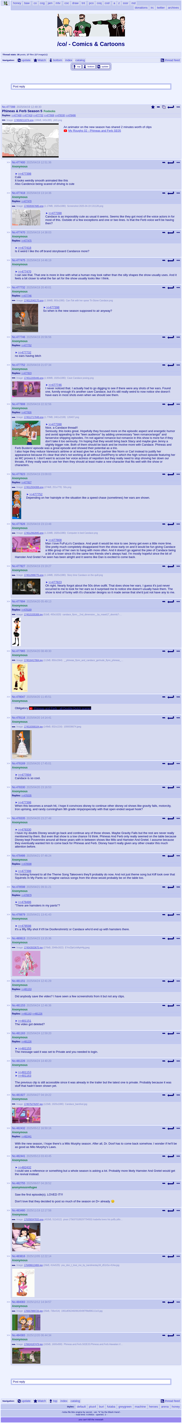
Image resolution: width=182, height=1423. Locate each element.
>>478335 (26, 795)
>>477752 (26, 345)
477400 (20, 162)
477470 (20, 232)
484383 (20, 1335)
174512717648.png (34, 417)
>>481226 (37, 1013)
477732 (20, 287)
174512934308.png (34, 487)
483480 (20, 1210)
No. (4, 107)
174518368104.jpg (33, 726)
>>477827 (26, 482)
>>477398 (24, 173)
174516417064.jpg (33, 660)
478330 (20, 787)
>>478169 (26, 610)
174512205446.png (34, 378)
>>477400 (17, 115)
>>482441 (26, 1136)
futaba (111, 1406)
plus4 (92, 1406)
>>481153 (26, 989)
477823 (20, 474)
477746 (20, 337)
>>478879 (26, 895)
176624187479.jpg (33, 1344)
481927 (20, 1095)
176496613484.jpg (33, 1265)
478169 (20, 763)
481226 (20, 1061)
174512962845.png (34, 533)
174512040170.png (34, 300)
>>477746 (26, 296)
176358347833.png (34, 1219)
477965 (20, 651)
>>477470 (26, 201)
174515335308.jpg (33, 614)
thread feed (170, 60)
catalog (80, 60)
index (68, 60)
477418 (20, 193)
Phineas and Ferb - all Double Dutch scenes (62, 708)
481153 (20, 1005)
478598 (20, 887)
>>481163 (26, 1013)
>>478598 (26, 864)
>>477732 (38, 115)
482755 (20, 1183)
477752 (20, 365)
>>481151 (24, 1020)
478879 (20, 914)
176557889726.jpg (33, 1311)
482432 (20, 1128)
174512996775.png (34, 575)
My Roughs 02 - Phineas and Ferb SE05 (94, 130)
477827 (20, 566)
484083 (20, 1302)
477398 (10, 107)
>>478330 (60, 115)
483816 (20, 1256)
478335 (20, 818)
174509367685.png (34, 206)
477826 (20, 524)
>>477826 (26, 412)
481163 (20, 1033)
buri (101, 1406)
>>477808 (49, 115)
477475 (20, 260)
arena (164, 1406)
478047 (20, 696)
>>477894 (24, 774)
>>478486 (71, 115)
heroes (153, 1406)
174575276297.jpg (33, 1104)
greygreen (124, 1406)
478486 (20, 855)
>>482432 (24, 1167)
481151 (20, 981)
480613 (20, 938)
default (81, 1406)
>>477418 (27, 115)
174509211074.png (24, 120)
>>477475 (26, 240)
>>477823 (26, 373)
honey (176, 1406)
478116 (20, 717)
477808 (20, 404)
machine (140, 1406)
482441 (20, 1156)
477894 (20, 601)
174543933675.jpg (33, 947)
